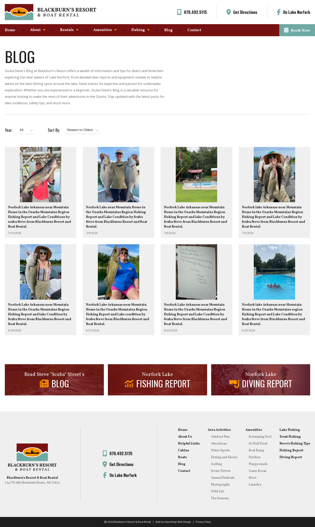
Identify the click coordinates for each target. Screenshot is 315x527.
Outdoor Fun (220, 437)
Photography (220, 485)
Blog (168, 30)
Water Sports (220, 450)
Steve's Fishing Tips (294, 443)
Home (10, 30)
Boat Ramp (256, 450)
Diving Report (290, 457)
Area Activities (219, 430)
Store (253, 478)
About (37, 30)
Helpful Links (189, 443)
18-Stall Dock (258, 443)
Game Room (257, 471)
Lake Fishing (289, 430)
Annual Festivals (222, 478)
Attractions (219, 443)
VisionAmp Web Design (178, 522)
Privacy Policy (203, 522)
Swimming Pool (260, 437)
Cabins (183, 450)
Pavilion (255, 457)
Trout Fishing (290, 437)
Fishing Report (291, 450)
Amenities (105, 30)
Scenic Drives (220, 471)
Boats (182, 457)
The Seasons (220, 498)
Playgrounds (258, 464)
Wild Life (217, 491)
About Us (185, 437)
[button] (297, 30)
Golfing (216, 464)
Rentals (69, 30)
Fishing (140, 30)
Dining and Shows (224, 457)
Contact (194, 30)
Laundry (255, 485)
